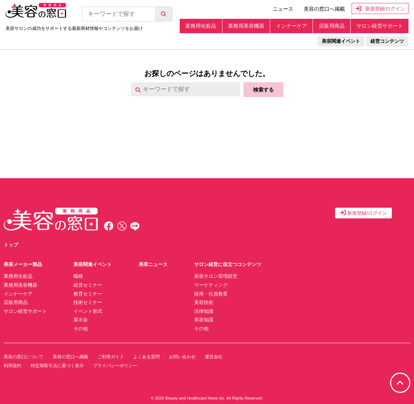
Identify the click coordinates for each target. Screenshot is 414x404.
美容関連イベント (341, 41)
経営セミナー (87, 285)
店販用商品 (332, 26)
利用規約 (12, 365)
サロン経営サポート (379, 26)
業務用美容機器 (246, 26)
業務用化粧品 (200, 26)
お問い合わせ (182, 356)
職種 (78, 276)
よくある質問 (146, 356)
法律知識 (203, 311)
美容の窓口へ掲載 (324, 9)
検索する (263, 90)
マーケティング (211, 285)
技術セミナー (87, 302)
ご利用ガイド (110, 356)
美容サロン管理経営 (215, 276)
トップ (11, 245)
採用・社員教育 (211, 294)
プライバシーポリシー (115, 365)
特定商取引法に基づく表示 (57, 365)
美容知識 (203, 319)
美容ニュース (153, 264)
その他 (80, 328)
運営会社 (213, 356)
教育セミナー (87, 294)
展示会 (80, 319)
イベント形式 (87, 311)
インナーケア (291, 26)
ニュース (283, 9)
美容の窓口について (24, 356)
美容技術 (203, 302)
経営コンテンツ (387, 41)
